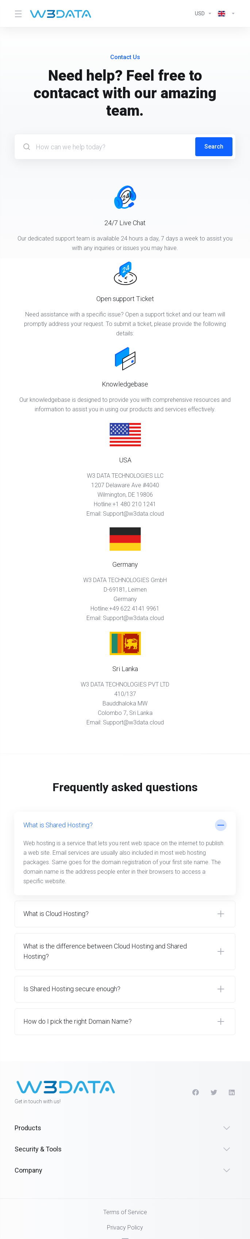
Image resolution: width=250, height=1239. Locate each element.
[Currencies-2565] (203, 13)
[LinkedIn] (232, 1092)
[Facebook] (195, 1092)
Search (213, 146)
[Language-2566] (225, 13)
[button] (125, 853)
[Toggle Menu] (17, 13)
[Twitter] (214, 1092)
